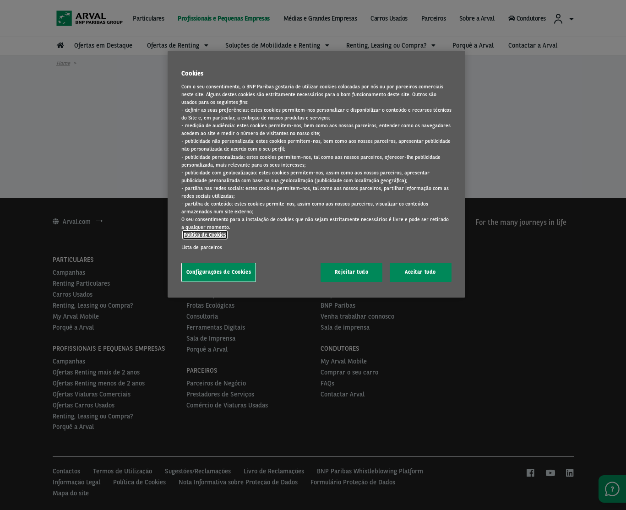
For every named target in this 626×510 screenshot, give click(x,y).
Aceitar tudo (420, 272)
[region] (316, 174)
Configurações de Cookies (218, 272)
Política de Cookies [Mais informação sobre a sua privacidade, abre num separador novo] (205, 235)
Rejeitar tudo (351, 272)
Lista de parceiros (202, 247)
